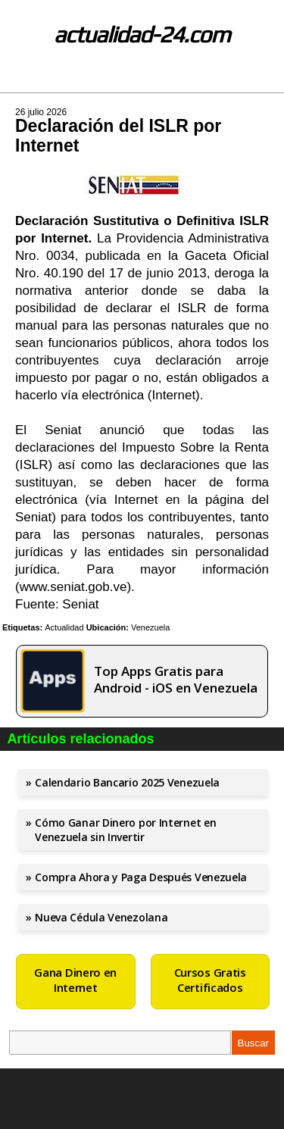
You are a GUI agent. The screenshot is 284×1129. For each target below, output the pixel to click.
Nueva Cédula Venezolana (101, 917)
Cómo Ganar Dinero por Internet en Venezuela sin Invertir (125, 829)
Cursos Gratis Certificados (210, 980)
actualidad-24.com (142, 34)
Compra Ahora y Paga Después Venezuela (141, 877)
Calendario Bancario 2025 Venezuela (127, 782)
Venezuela (150, 627)
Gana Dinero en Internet (75, 980)
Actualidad (64, 627)
